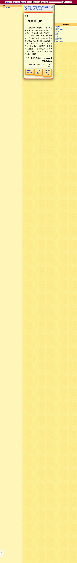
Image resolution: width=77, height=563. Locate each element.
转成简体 (37, 2)
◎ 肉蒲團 (57, 26)
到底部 (30, 2)
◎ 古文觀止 (57, 31)
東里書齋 (27, 7)
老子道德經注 (39, 9)
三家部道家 (36, 7)
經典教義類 (46, 7)
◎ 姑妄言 (57, 36)
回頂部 (23, 2)
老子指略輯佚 (47, 72)
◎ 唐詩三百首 (58, 38)
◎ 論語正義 (57, 39)
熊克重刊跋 (6, 8)
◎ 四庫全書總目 (58, 29)
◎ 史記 (56, 34)
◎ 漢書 (56, 33)
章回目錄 (9, 2)
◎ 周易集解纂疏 (58, 41)
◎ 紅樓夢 (57, 28)
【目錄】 (38, 72)
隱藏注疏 (45, 2)
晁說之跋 (30, 71)
